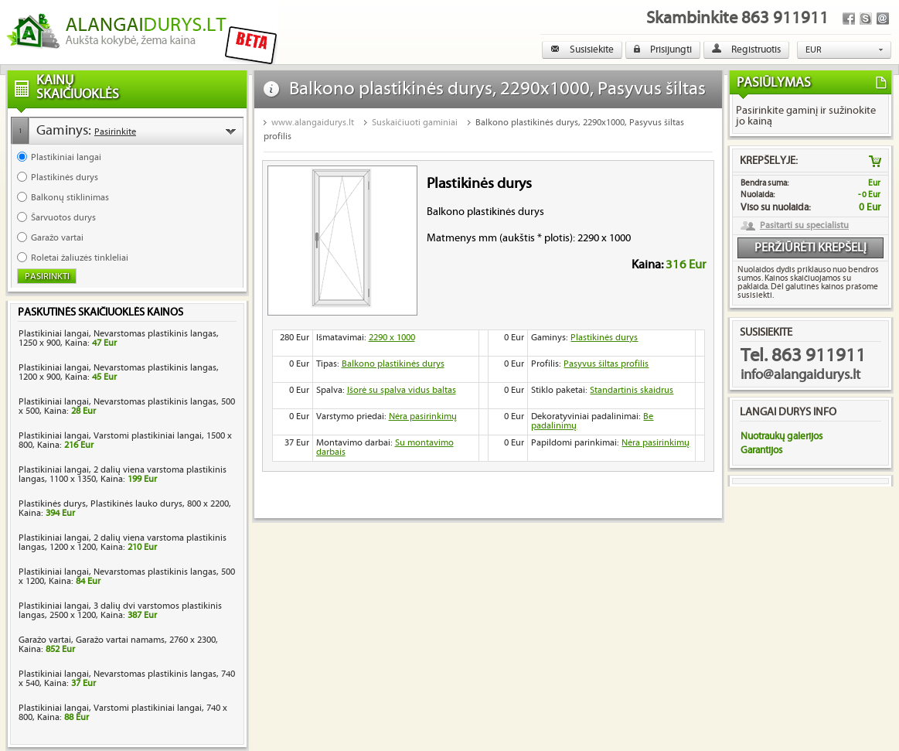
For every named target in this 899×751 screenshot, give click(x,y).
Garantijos (761, 450)
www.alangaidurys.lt (312, 122)
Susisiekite (582, 49)
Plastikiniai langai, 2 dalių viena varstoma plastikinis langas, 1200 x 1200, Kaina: (122, 542)
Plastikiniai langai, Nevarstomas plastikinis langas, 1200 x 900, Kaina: (119, 372)
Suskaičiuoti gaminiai (415, 122)
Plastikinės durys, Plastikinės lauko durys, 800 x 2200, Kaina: (125, 508)
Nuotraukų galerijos (781, 436)
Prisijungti (663, 49)
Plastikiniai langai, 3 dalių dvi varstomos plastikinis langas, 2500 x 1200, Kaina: (120, 610)
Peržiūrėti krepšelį (810, 248)
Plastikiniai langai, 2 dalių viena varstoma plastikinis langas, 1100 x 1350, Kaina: (122, 474)
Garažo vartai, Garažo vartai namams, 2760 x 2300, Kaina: (118, 644)
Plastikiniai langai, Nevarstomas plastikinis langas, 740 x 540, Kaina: (127, 678)
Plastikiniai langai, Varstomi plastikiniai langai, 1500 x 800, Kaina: (125, 440)
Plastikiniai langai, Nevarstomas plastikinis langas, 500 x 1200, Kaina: (127, 576)
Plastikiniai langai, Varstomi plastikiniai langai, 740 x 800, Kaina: (123, 712)
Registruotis (746, 49)
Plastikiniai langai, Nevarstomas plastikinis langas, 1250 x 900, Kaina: (119, 338)
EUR (813, 50)
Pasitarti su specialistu (804, 225)
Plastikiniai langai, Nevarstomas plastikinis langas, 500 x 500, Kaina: (127, 406)
